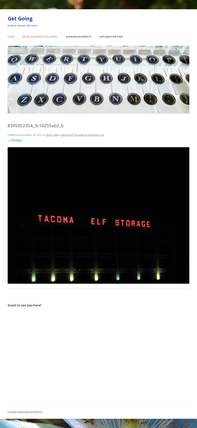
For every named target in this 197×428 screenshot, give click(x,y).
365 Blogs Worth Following (39, 36)
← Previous (15, 140)
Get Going (20, 18)
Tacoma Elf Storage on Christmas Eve (82, 135)
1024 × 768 (51, 135)
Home (11, 36)
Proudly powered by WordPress (25, 411)
